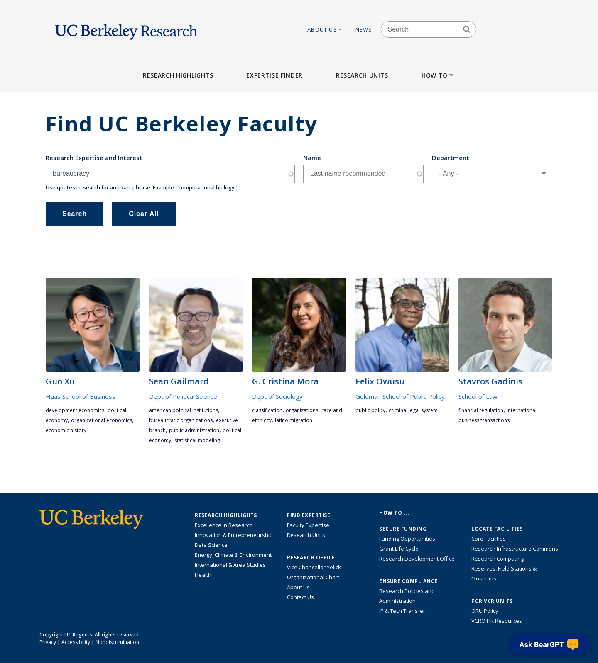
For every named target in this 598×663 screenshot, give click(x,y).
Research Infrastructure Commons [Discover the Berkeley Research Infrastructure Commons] (514, 548)
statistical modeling (197, 440)
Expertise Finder (274, 75)
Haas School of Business (80, 396)
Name (312, 157)
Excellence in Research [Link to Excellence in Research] (223, 525)
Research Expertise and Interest (94, 157)
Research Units (362, 75)
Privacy (47, 642)
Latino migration (293, 420)
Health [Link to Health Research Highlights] (203, 574)
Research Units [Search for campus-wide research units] (306, 535)
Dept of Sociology (277, 396)
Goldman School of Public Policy (400, 396)
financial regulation (480, 410)
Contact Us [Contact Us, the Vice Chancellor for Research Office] (300, 597)
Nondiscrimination (117, 642)
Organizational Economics (101, 420)
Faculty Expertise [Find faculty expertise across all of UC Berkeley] (308, 525)
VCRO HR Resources (496, 620)
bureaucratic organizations (181, 420)
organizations (302, 410)
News (364, 29)
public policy (370, 410)
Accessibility (75, 642)
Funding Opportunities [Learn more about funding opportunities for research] (407, 538)
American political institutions (183, 410)
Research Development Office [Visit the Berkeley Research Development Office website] (417, 558)
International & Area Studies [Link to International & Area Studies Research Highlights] (230, 564)
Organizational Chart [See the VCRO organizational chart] (313, 577)
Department (450, 157)
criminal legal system (413, 410)
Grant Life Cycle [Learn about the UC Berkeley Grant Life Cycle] (399, 548)
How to (438, 75)
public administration (194, 430)
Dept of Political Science (183, 396)
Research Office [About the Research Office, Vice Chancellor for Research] (311, 557)
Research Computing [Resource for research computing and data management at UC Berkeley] (497, 558)
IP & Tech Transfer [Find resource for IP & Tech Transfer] (402, 610)
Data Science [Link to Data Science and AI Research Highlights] (211, 545)
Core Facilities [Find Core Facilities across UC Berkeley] (488, 538)
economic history (66, 430)
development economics (75, 410)
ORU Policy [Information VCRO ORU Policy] (484, 610)
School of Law (478, 396)
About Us (325, 29)
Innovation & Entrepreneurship (234, 535)
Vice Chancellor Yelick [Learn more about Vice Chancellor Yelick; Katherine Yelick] (314, 567)
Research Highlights (178, 75)
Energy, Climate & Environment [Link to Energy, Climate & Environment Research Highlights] (233, 555)
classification (267, 410)
